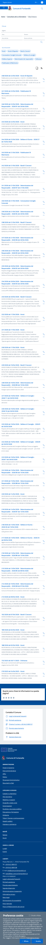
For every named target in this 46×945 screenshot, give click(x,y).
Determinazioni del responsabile (24, 59)
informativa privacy (33, 938)
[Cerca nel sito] (42, 8)
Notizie (5, 835)
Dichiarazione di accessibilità (12, 900)
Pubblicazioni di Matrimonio (10, 63)
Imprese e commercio (9, 824)
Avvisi (3, 51)
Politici (5, 777)
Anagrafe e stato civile (10, 803)
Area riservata (7, 903)
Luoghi (5, 848)
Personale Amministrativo (11, 780)
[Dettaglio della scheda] (43, 81)
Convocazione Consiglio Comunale (11, 55)
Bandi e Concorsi (25, 51)
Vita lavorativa (7, 797)
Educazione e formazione (11, 812)
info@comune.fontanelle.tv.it (16, 870)
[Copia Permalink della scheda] (43, 79)
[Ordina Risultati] (41, 68)
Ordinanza (38, 59)
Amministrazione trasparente (12, 891)
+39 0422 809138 (11, 867)
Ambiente (6, 815)
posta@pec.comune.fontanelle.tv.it (17, 873)
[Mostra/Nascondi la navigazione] (4, 7)
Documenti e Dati (8, 783)
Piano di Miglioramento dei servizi (13, 906)
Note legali (6, 897)
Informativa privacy (9, 894)
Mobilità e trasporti (9, 800)
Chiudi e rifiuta (36, 915)
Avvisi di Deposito (13, 51)
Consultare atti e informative (16, 16)
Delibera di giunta (7, 59)
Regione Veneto (7, 2)
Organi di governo (8, 768)
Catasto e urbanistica (9, 793)
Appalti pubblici (8, 821)
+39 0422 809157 (11, 864)
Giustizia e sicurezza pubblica (12, 809)
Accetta (38, 941)
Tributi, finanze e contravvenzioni (13, 818)
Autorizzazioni (7, 806)
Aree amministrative (9, 771)
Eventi (5, 851)
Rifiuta (26, 941)
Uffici (4, 774)
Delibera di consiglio (29, 55)
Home (3, 16)
